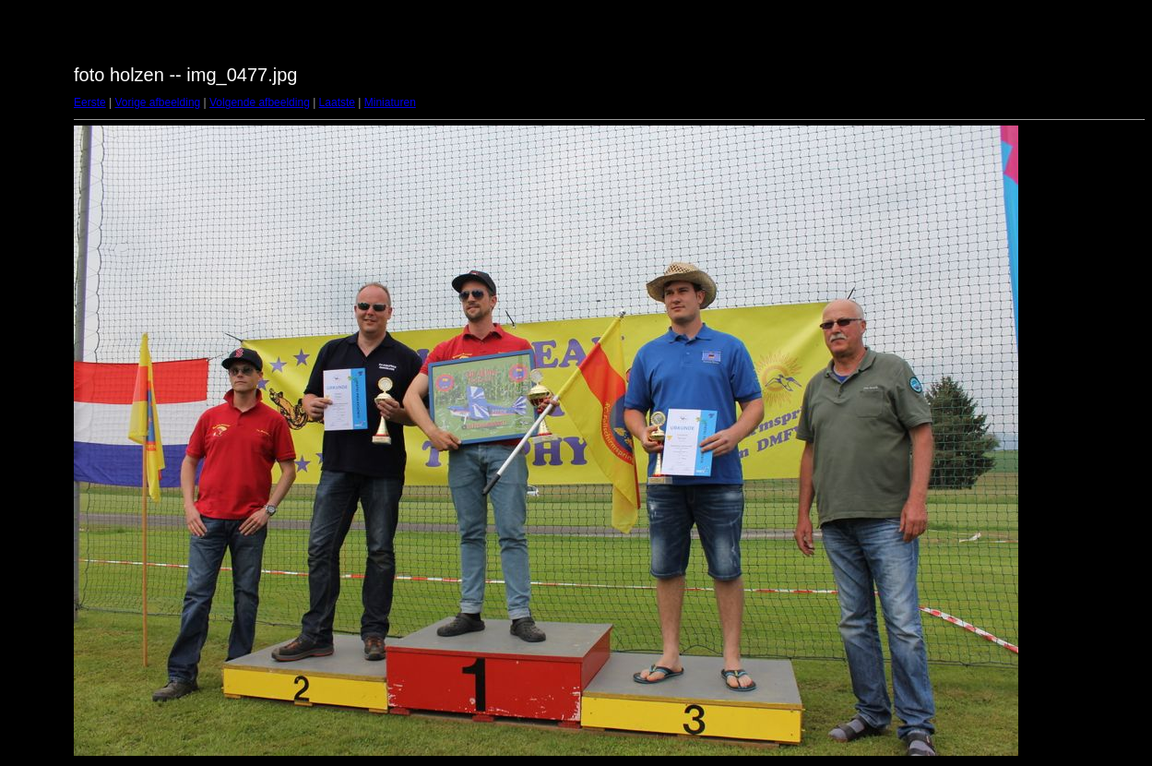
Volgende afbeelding (259, 102)
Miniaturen (390, 102)
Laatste (337, 102)
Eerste (90, 102)
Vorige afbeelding (157, 102)
